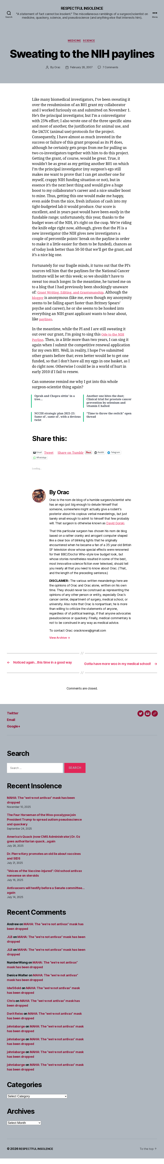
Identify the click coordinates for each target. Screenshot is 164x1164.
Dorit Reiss (15, 1019)
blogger (44, 299)
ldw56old (14, 993)
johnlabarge (16, 1032)
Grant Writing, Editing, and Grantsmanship (74, 293)
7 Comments (111, 68)
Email (12, 725)
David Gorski (115, 524)
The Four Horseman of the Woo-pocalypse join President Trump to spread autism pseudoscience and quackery (44, 825)
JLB (9, 942)
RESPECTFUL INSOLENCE (82, 9)
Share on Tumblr (73, 453)
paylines (58, 320)
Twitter (14, 718)
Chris (11, 1006)
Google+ (15, 731)
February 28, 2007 (81, 68)
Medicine (74, 41)
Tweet (49, 453)
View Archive (59, 638)
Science (90, 41)
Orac (56, 68)
